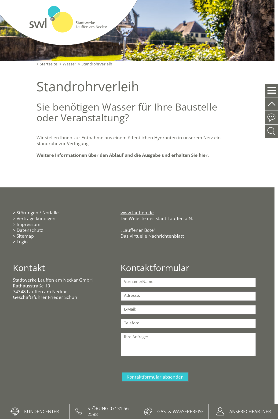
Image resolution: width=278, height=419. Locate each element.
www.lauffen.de (137, 212)
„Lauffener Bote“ (138, 230)
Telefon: (131, 323)
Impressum (28, 224)
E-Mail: (130, 309)
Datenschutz (30, 230)
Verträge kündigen (36, 218)
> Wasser (67, 64)
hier (203, 155)
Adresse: (132, 295)
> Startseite (47, 64)
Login (22, 241)
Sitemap (25, 236)
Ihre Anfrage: (136, 336)
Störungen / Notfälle (38, 212)
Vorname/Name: (139, 281)
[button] (271, 90)
